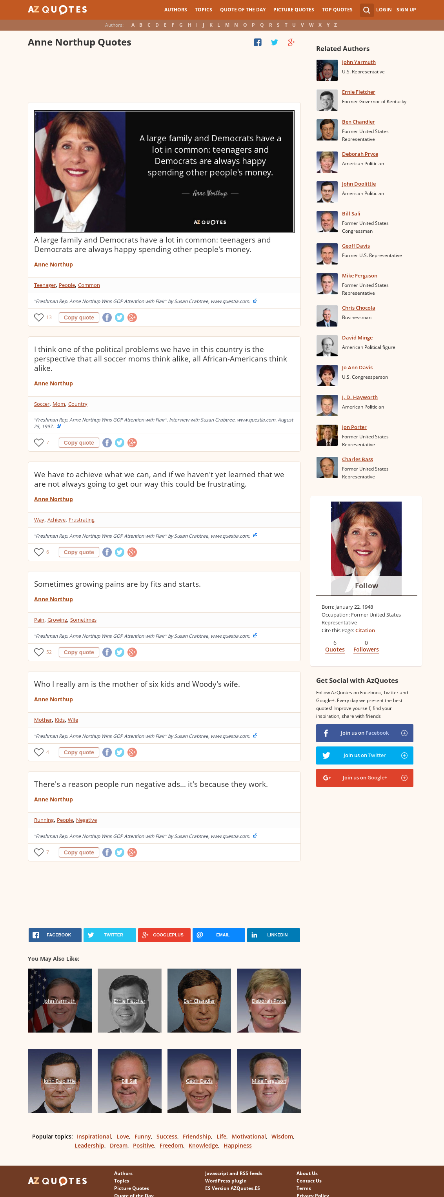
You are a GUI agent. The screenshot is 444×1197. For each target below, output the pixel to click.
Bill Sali (351, 213)
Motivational (249, 1136)
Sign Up (406, 9)
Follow (366, 585)
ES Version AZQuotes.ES (232, 1188)
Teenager (45, 284)
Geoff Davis (356, 245)
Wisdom (282, 1136)
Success (166, 1136)
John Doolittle (359, 183)
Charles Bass (357, 459)
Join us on (365, 732)
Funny (143, 1136)
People (67, 284)
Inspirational (94, 1136)
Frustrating (82, 519)
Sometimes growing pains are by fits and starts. (117, 584)
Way (39, 519)
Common (89, 284)
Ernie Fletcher (358, 91)
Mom (59, 403)
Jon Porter (354, 427)
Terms (304, 1188)
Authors (175, 9)
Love (122, 1136)
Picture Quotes (293, 9)
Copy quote (79, 317)
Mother (43, 719)
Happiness (238, 1145)
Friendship (197, 1136)
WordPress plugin (226, 1180)
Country (77, 403)
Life (221, 1136)
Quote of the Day (243, 9)
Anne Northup (53, 264)
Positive (143, 1145)
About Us (307, 1173)
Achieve (56, 519)
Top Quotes (337, 9)
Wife (73, 719)
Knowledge (203, 1145)
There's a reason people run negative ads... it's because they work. (151, 784)
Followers (366, 649)
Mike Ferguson (359, 275)
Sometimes (83, 619)
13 (49, 317)
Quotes (335, 649)
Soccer (41, 403)
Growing (57, 619)
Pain (39, 619)
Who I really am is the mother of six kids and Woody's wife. (137, 684)
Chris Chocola (358, 307)
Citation (365, 630)
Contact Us (309, 1180)
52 (49, 652)
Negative (86, 819)
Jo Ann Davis (357, 367)
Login (384, 9)
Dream (118, 1145)
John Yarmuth (359, 62)
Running (44, 819)
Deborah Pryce (360, 153)
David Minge (357, 337)
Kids (60, 719)
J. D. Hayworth (360, 397)
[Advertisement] (164, 76)
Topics (203, 9)
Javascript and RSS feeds (233, 1173)
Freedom (171, 1145)
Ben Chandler (358, 121)
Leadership (89, 1145)
